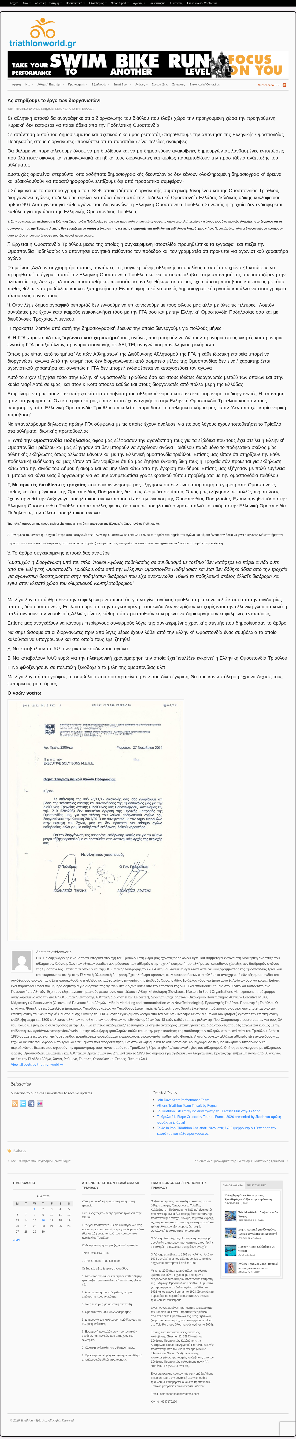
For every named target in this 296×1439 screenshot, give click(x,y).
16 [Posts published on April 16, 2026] (43, 1220)
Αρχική (14, 3)
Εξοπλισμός (97, 4)
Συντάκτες (176, 3)
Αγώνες (138, 4)
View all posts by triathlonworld (37, 1064)
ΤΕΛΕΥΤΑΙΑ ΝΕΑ (256, 1185)
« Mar (16, 1240)
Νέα (26, 4)
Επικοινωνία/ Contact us (202, 3)
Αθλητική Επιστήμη (47, 4)
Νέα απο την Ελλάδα (78, 108)
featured (19, 1150)
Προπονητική (74, 4)
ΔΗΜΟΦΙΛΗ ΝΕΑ (233, 1185)
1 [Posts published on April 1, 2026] (34, 1209)
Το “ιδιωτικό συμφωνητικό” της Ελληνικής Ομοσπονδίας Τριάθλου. (241, 1161)
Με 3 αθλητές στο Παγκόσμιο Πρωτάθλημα (39, 1161)
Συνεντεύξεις (157, 3)
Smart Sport (119, 4)
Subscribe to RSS (269, 85)
